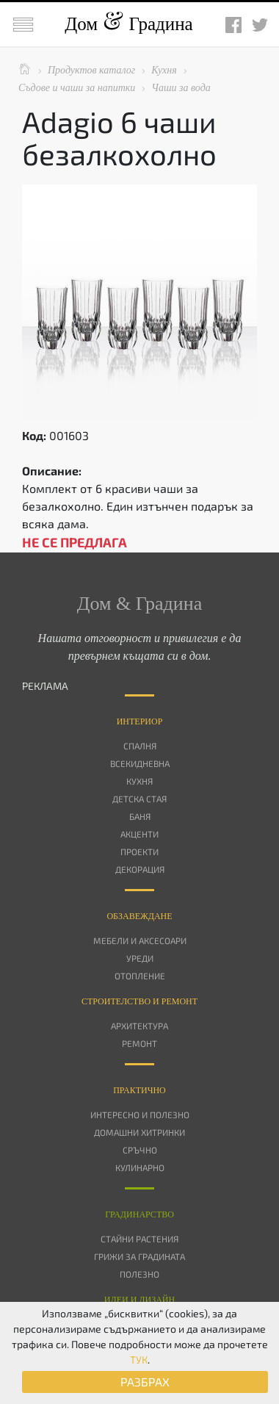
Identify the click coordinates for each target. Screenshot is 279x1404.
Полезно (139, 1274)
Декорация (139, 869)
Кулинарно (139, 1167)
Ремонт (139, 1043)
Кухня (139, 781)
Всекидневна (140, 763)
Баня (140, 816)
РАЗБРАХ (145, 1382)
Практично (139, 1090)
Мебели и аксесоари (139, 940)
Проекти (139, 851)
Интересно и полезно (139, 1114)
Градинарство (139, 1214)
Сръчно (140, 1150)
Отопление (140, 976)
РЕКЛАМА (45, 686)
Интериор (140, 721)
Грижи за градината (139, 1256)
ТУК (139, 1359)
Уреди (139, 958)
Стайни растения (139, 1239)
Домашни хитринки (139, 1132)
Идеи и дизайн (139, 1300)
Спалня (139, 746)
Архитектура (139, 1025)
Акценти (139, 834)
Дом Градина (128, 24)
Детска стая (139, 798)
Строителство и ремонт (139, 1001)
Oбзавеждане (139, 916)
